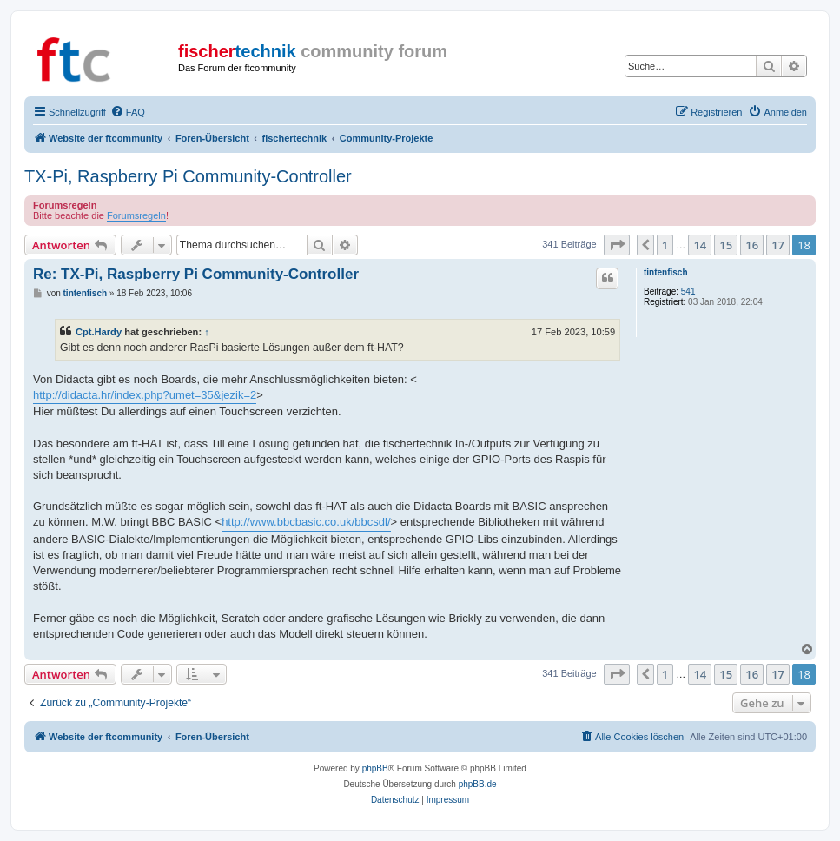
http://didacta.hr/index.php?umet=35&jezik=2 (144, 394)
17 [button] (777, 245)
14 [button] (699, 245)
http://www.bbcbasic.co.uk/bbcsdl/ (306, 521)
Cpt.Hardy (99, 332)
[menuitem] (127, 112)
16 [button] (751, 245)
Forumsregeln (136, 215)
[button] (617, 245)
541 (688, 291)
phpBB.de (478, 784)
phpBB (375, 768)
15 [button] (725, 245)
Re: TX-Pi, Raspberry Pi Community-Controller (196, 274)
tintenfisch (666, 272)
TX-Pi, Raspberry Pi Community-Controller (188, 176)
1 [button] (665, 245)
